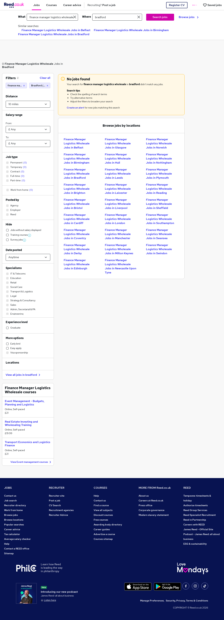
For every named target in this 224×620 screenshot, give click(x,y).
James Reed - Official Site (198, 529)
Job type (12, 157)
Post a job (54, 500)
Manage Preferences (152, 600)
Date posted (14, 250)
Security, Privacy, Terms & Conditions (187, 600)
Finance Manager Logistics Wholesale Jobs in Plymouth (159, 174)
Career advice (12, 529)
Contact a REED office (16, 548)
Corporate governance (151, 510)
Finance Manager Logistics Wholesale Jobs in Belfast (56, 30)
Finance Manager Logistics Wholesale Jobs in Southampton (160, 219)
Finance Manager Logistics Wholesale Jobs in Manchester (118, 234)
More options (15, 338)
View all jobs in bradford (23, 375)
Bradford (8, 67)
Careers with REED (194, 524)
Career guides (102, 529)
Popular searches (14, 524)
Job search (10, 500)
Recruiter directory (15, 505)
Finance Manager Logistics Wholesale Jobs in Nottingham (159, 158)
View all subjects (103, 510)
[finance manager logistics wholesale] (16, 85)
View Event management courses (31, 462)
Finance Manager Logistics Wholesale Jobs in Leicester (118, 189)
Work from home (13, 510)
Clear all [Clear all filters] (45, 78)
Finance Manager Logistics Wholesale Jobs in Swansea (159, 234)
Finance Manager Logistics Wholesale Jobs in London (118, 219)
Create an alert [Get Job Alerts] (75, 107)
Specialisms (14, 268)
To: (7, 137)
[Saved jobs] (212, 5)
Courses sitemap (103, 539)
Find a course (101, 505)
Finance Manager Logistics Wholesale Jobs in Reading (159, 189)
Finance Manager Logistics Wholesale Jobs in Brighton (77, 189)
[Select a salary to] (28, 143)
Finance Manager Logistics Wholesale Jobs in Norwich (159, 143)
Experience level (17, 322)
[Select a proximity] (28, 104)
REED (187, 488)
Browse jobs (189, 17)
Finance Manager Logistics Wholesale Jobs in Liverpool (118, 204)
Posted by (12, 200)
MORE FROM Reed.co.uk (155, 488)
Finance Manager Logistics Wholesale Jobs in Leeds (118, 174)
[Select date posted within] (28, 257)
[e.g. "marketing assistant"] (52, 17)
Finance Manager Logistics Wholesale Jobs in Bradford (53, 34)
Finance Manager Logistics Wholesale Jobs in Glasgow (118, 143)
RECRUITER (56, 488)
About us (144, 495)
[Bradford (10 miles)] (39, 85)
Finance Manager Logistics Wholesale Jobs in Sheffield (159, 204)
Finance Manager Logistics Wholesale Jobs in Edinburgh (77, 264)
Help (6, 543)
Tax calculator (12, 534)
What (21, 17)
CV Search (55, 505)
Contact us (10, 495)
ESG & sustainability (195, 543)
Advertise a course (104, 534)
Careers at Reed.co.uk (151, 500)
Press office (145, 505)
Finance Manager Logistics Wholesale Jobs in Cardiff (77, 219)
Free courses (101, 519)
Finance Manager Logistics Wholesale (29, 64)
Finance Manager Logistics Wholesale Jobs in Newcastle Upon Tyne (120, 266)
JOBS (8, 488)
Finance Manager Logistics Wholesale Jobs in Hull (118, 158)
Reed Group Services (195, 510)
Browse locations (13, 519)
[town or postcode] (117, 17)
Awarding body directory (108, 524)
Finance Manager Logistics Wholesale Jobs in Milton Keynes (119, 249)
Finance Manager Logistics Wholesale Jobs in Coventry (77, 234)
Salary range (14, 115)
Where (86, 17)
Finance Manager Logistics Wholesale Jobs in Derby (77, 249)
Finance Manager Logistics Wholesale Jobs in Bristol (77, 204)
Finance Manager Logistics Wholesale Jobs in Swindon (159, 249)
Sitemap (9, 553)
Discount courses (103, 514)
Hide (9, 224)
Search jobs (160, 17)
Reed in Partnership (194, 519)
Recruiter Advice (58, 514)
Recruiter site (56, 495)
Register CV (177, 5)
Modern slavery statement (154, 514)
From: (9, 123)
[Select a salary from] (28, 129)
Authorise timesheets (195, 505)
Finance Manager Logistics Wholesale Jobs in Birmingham (131, 30)
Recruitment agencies (61, 510)
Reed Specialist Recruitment (199, 514)
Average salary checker (17, 539)
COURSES (100, 488)
